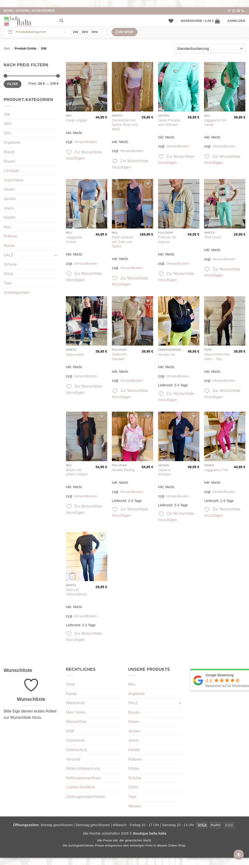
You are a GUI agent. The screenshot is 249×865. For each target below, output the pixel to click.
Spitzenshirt (75, 354)
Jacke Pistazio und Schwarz (169, 122)
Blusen (10, 161)
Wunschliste (76, 722)
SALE (9, 255)
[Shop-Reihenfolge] (209, 48)
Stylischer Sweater (119, 356)
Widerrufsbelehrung (83, 768)
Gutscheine (13, 180)
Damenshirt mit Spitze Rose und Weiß (125, 124)
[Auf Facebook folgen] (229, 11)
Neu (7, 227)
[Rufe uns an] (242, 11)
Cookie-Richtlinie (80, 787)
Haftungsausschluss (83, 778)
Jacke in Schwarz (164, 472)
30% (85, 32)
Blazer (9, 152)
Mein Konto (76, 712)
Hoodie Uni (166, 354)
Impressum (75, 740)
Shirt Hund (212, 237)
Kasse (71, 694)
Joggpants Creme (74, 239)
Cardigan (11, 171)
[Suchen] (61, 20)
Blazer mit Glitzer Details (77, 472)
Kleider (10, 217)
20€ (75, 32)
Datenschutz (77, 750)
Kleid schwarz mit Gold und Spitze (122, 241)
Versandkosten (85, 142)
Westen (134, 806)
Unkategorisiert (17, 292)
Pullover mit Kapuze (167, 239)
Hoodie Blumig (123, 470)
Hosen (9, 189)
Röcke (9, 246)
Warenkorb (75, 703)
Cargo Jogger (76, 120)
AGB (70, 731)
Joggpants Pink (216, 470)
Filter (12, 84)
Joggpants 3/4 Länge (215, 122)
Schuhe (10, 264)
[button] (200, 21)
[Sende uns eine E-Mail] (238, 11)
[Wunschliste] (171, 21)
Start (7, 48)
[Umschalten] (56, 255)
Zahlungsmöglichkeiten (86, 797)
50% (95, 32)
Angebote (12, 142)
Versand (73, 759)
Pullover (11, 236)
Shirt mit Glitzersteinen (76, 592)
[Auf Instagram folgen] (233, 11)
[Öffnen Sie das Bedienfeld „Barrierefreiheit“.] (239, 855)
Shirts (9, 274)
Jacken (10, 199)
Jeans (9, 208)
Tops (8, 283)
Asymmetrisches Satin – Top (217, 356)
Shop (70, 684)
